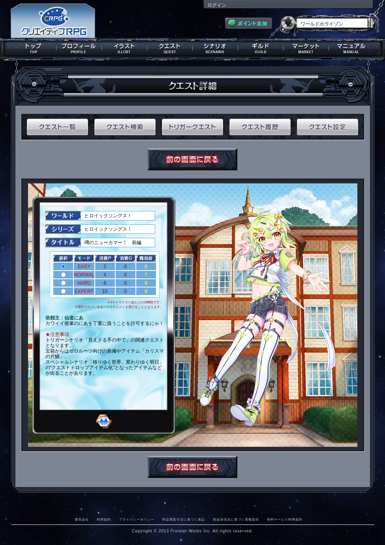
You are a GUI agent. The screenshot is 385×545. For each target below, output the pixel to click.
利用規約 (104, 519)
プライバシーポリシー (136, 519)
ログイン (216, 5)
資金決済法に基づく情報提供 (236, 519)
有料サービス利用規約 (284, 519)
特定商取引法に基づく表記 (183, 519)
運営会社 (82, 519)
